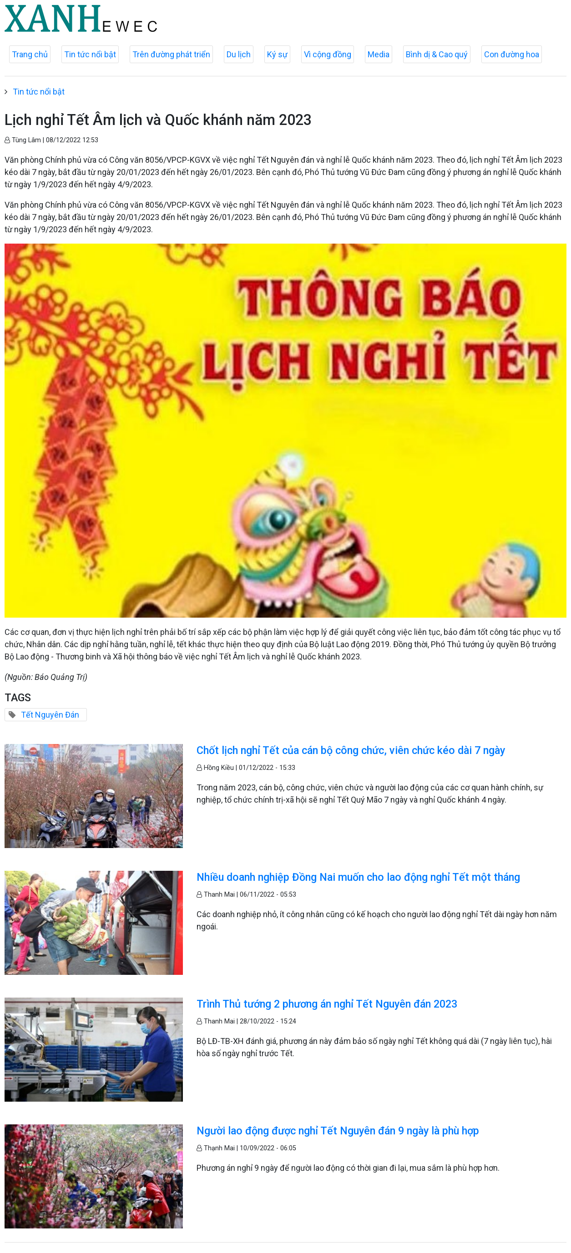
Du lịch (239, 54)
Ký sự (277, 54)
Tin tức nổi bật (90, 54)
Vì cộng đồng (327, 54)
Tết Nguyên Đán (50, 714)
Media (378, 54)
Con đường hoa (511, 54)
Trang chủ (30, 54)
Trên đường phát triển (171, 54)
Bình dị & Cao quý (437, 54)
